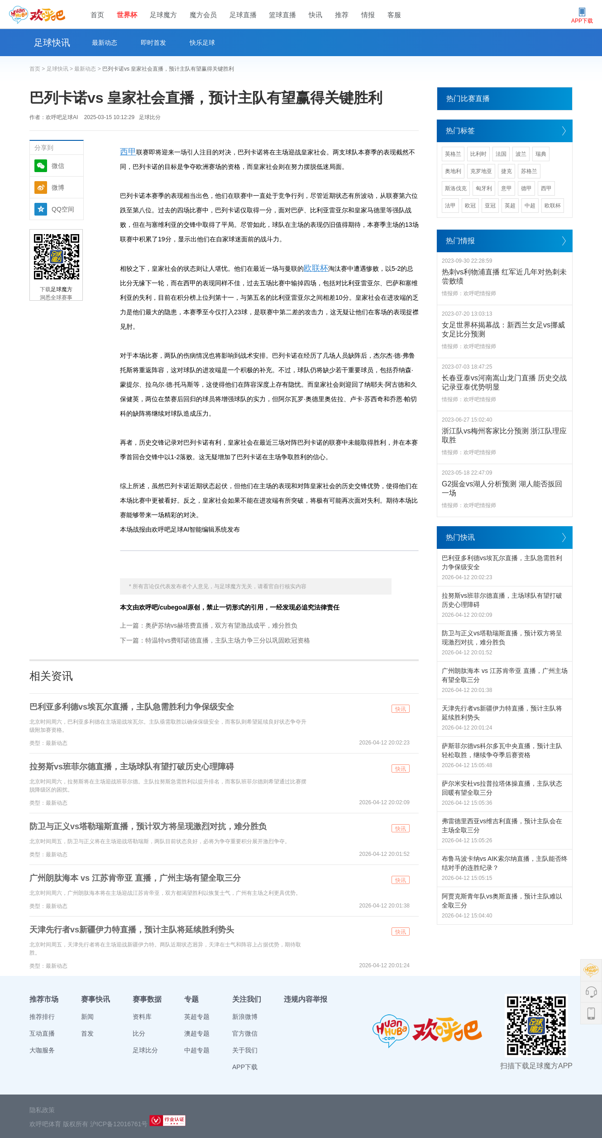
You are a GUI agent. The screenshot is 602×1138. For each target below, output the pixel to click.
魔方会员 (203, 15)
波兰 (521, 154)
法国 (501, 154)
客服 (394, 15)
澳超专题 (197, 1033)
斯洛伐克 (456, 188)
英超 (510, 205)
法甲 (450, 205)
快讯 (315, 15)
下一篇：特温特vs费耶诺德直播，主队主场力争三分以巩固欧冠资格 (215, 640)
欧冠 (470, 205)
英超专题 (197, 1016)
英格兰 (453, 154)
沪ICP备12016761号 (119, 1124)
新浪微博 (245, 1016)
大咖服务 (42, 1050)
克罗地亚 (481, 171)
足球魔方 (163, 15)
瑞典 (540, 154)
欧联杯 (316, 268)
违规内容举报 (305, 999)
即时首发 (153, 42)
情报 (368, 15)
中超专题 (197, 1050)
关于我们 (245, 1050)
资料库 (142, 1016)
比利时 (478, 154)
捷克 (506, 171)
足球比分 (150, 117)
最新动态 (104, 42)
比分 (139, 1033)
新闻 (87, 1016)
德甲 (526, 188)
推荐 (342, 15)
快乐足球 (202, 42)
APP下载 (245, 1067)
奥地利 (453, 171)
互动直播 (42, 1033)
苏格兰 (529, 171)
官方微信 (245, 1033)
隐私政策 (42, 1110)
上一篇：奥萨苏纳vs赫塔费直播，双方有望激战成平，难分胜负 (208, 625)
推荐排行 (42, 1016)
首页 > (38, 69)
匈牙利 (484, 188)
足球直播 (243, 15)
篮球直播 (282, 15)
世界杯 (127, 15)
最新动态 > (88, 69)
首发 (87, 1033)
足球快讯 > (61, 69)
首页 (97, 15)
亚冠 (490, 205)
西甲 (128, 151)
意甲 (506, 188)
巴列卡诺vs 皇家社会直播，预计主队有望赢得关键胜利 (168, 69)
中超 (530, 205)
